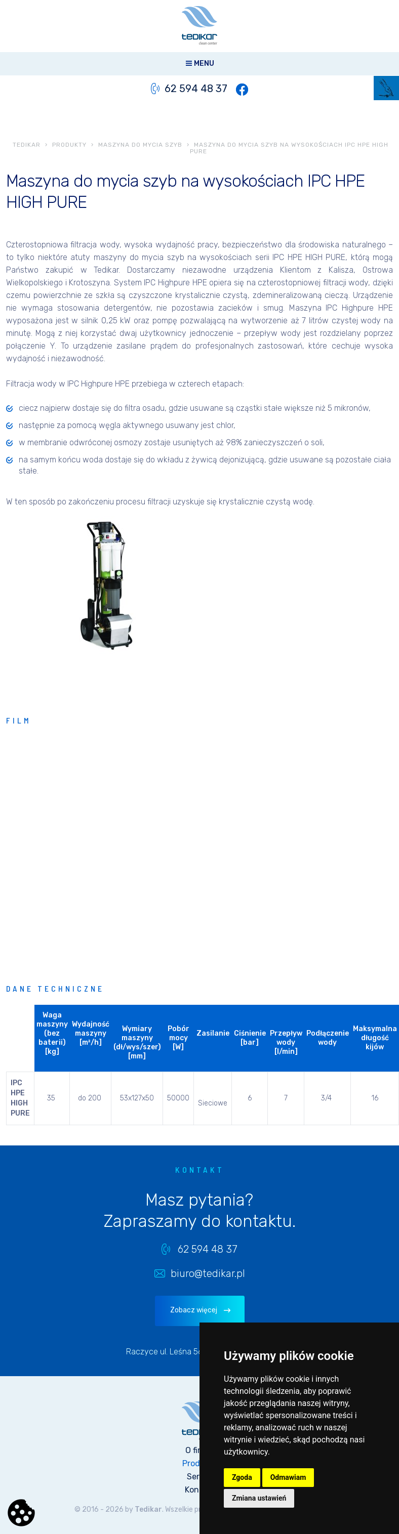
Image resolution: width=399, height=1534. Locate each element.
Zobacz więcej (193, 1310)
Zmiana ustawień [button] (259, 1498)
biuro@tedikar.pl (208, 1273)
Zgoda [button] (242, 1477)
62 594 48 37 (196, 88)
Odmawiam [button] (288, 1477)
